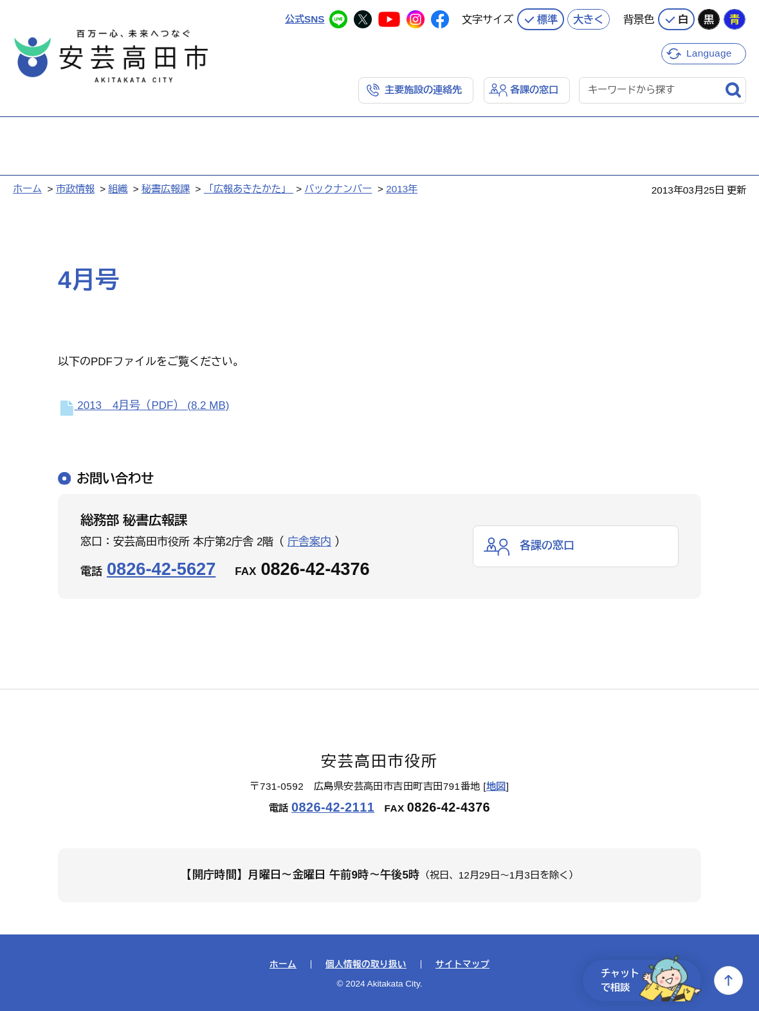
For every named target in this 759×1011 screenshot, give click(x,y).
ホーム (27, 188)
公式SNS (304, 19)
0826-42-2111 (332, 807)
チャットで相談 (651, 980)
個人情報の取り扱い (366, 964)
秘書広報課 (166, 188)
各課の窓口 (534, 89)
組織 (117, 188)
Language (709, 53)
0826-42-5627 (161, 569)
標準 (547, 19)
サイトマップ (462, 964)
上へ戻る (728, 980)
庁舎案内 (309, 542)
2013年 (401, 188)
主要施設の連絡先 (423, 89)
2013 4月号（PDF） (143, 405)
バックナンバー (338, 188)
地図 (496, 786)
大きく (588, 19)
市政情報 (75, 188)
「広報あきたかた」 (248, 188)
